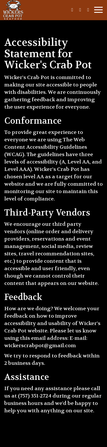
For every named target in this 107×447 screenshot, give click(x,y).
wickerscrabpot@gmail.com (40, 345)
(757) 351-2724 (34, 395)
